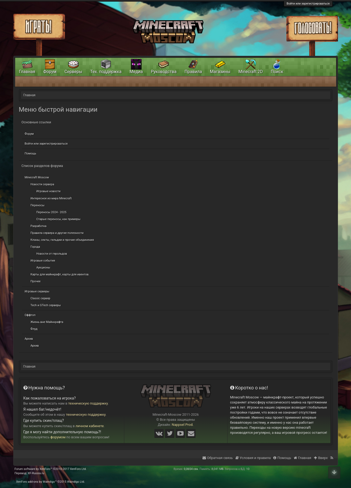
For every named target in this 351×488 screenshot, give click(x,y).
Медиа (136, 71)
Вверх (321, 458)
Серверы (73, 71)
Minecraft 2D (250, 71)
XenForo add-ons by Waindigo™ (36, 481)
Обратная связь (218, 458)
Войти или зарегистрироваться (308, 3)
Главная (27, 71)
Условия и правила (253, 458)
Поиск (277, 71)
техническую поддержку (88, 403)
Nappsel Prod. (182, 425)
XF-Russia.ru (36, 473)
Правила (193, 71)
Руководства (164, 71)
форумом (57, 437)
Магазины (220, 71)
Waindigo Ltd (75, 481)
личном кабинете (90, 426)
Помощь (30, 153)
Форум (29, 134)
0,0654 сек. (191, 469)
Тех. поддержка (106, 71)
